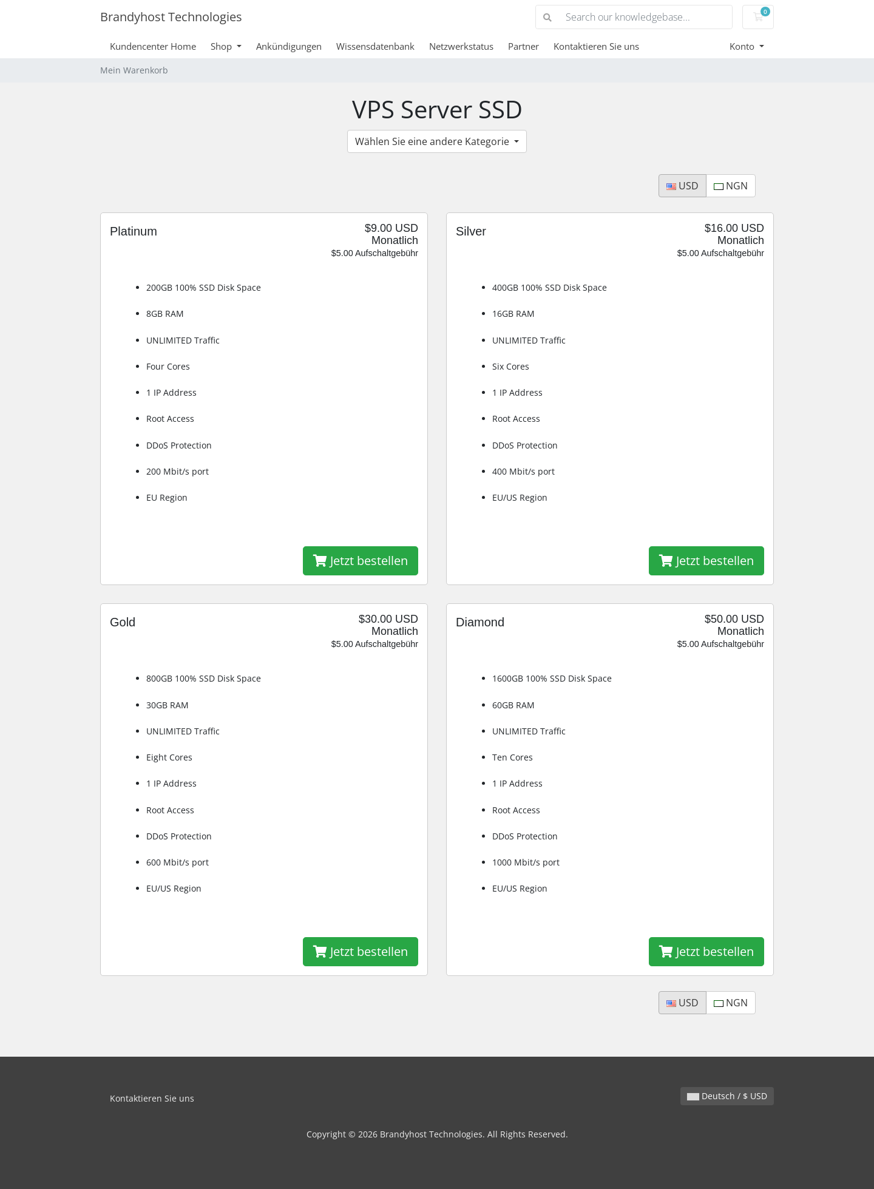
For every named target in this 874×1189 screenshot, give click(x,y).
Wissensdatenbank (375, 46)
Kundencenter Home (153, 46)
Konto (743, 46)
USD (682, 185)
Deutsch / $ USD (727, 1096)
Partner (523, 46)
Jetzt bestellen (360, 560)
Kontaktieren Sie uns (596, 46)
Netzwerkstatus (461, 46)
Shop (222, 46)
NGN (731, 185)
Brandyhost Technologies (171, 16)
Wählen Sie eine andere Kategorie (433, 141)
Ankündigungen (289, 46)
